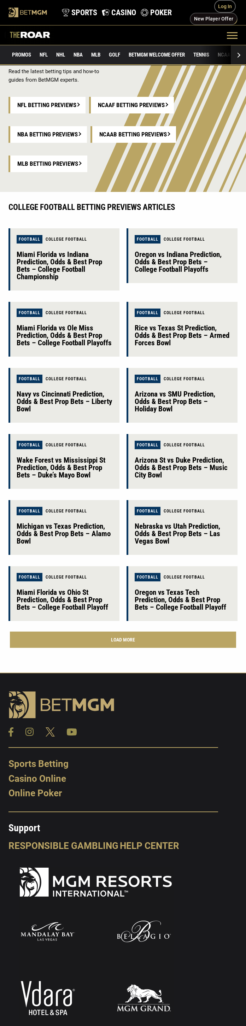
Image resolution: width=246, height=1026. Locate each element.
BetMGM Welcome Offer (157, 55)
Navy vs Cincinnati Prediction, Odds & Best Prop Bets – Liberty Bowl (64, 401)
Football (29, 239)
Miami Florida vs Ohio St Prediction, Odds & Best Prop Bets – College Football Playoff (62, 599)
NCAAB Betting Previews (133, 134)
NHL (60, 55)
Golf (114, 55)
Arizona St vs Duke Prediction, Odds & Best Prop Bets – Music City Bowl (181, 467)
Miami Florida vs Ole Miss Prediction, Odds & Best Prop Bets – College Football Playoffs (64, 335)
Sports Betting (38, 763)
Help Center (149, 845)
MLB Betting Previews (47, 163)
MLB (95, 55)
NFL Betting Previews (46, 105)
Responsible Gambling (63, 845)
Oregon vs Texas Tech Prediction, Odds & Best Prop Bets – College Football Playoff (180, 599)
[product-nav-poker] (155, 12)
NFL (44, 55)
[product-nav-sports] (78, 12)
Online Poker (35, 793)
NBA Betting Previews (47, 134)
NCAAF (225, 55)
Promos (21, 55)
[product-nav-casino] (118, 12)
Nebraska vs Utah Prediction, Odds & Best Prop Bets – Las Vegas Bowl (177, 533)
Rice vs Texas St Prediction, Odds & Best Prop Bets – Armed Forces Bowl (182, 335)
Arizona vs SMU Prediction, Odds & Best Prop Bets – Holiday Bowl (175, 401)
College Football (66, 239)
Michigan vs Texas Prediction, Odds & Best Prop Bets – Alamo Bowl (64, 533)
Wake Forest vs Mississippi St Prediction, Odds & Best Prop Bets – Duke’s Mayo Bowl (61, 467)
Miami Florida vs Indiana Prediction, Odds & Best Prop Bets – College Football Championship (59, 265)
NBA (78, 55)
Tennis (201, 55)
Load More (123, 640)
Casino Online (37, 778)
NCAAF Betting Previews (131, 105)
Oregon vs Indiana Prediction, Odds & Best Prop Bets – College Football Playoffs (178, 262)
